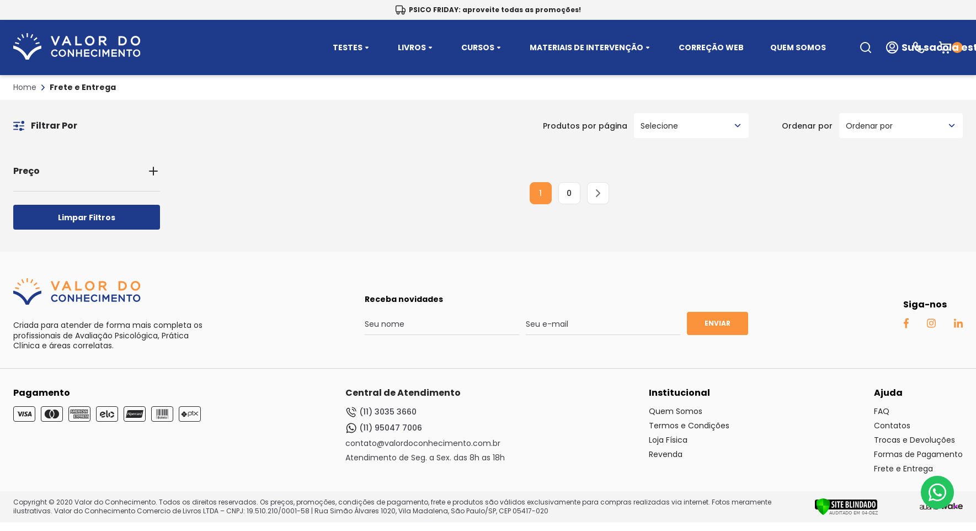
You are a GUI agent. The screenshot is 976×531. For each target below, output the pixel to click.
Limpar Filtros (86, 217)
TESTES (352, 47)
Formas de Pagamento (918, 454)
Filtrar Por (45, 125)
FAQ (881, 411)
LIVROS (416, 47)
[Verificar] (846, 512)
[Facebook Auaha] (906, 325)
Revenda (665, 454)
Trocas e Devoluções (914, 439)
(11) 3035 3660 (381, 412)
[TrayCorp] (952, 506)
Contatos (892, 425)
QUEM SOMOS (798, 47)
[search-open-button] (865, 47)
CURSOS (482, 47)
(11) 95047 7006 (383, 428)
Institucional (679, 392)
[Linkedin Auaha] (958, 325)
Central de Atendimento (403, 392)
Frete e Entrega (83, 87)
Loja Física (668, 439)
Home (24, 87)
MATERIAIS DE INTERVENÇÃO (591, 47)
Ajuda (888, 392)
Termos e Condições (689, 425)
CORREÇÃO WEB (711, 47)
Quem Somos (675, 411)
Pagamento (41, 392)
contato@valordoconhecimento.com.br (422, 443)
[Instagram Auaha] (931, 325)
